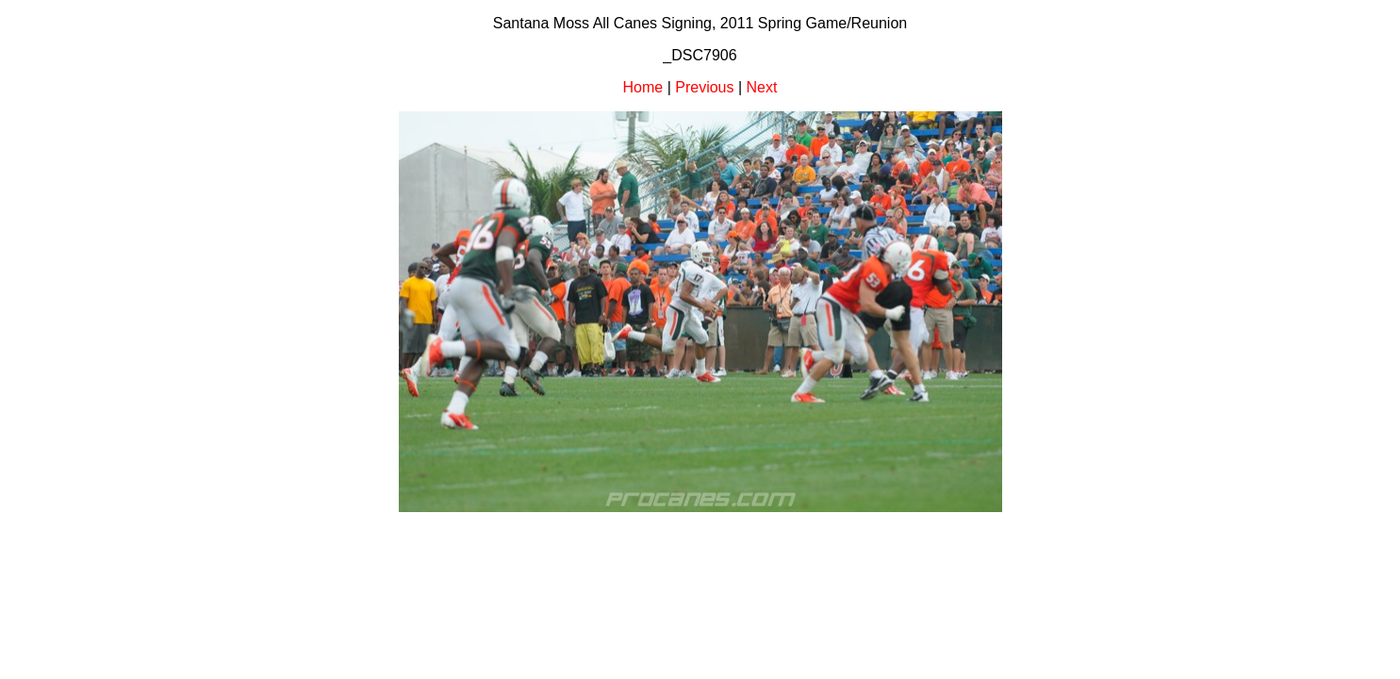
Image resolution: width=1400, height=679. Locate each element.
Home (643, 87)
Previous (704, 87)
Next (762, 87)
